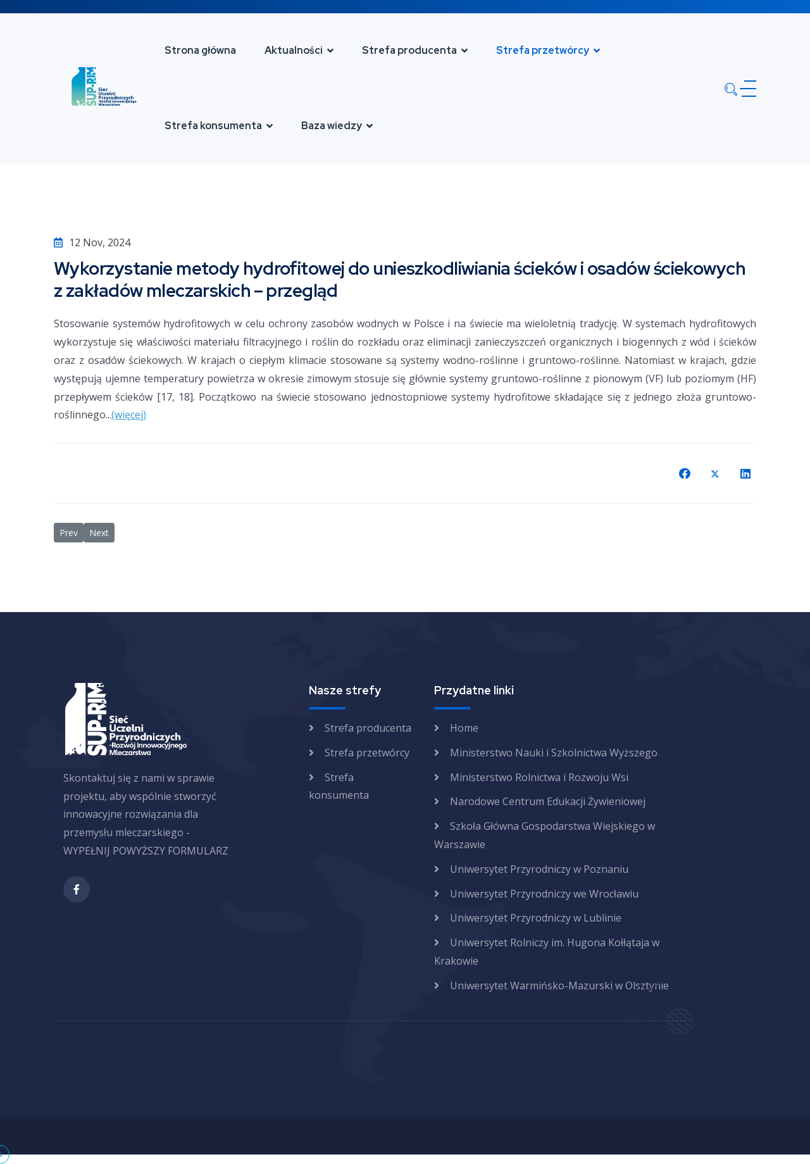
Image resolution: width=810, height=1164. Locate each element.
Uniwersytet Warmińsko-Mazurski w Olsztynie (559, 985)
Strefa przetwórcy (542, 50)
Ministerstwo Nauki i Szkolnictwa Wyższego (553, 753)
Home (464, 728)
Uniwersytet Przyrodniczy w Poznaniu (539, 869)
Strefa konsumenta (213, 125)
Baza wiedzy (331, 125)
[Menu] (745, 88)
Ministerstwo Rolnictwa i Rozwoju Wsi (539, 777)
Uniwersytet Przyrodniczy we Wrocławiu (544, 894)
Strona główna (200, 50)
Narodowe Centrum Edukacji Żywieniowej (547, 801)
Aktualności (294, 50)
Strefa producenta (409, 50)
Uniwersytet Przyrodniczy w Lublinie (535, 918)
